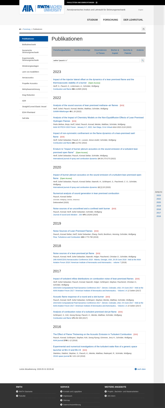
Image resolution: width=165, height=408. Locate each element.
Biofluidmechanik (29, 45)
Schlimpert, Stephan (108, 282)
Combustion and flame (62, 89)
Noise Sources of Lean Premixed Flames (72, 231)
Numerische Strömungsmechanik (30, 51)
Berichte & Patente (127, 51)
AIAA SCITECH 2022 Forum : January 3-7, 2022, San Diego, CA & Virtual (82, 127)
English (140, 10)
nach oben (141, 369)
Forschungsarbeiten (62, 50)
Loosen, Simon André (90, 140)
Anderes (140, 50)
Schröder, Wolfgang (91, 86)
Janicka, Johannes (73, 199)
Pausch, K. (65, 86)
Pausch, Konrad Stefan (81, 156)
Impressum (67, 396)
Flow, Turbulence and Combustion (66, 237)
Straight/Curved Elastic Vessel (34, 107)
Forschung (110, 20)
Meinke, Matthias (84, 109)
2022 (159, 199)
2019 (159, 206)
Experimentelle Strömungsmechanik (30, 59)
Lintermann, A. (76, 86)
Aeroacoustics (28, 78)
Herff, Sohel (58, 109)
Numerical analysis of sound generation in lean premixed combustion (86, 193)
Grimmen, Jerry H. (107, 338)
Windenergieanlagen (30, 66)
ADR (24, 101)
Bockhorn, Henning (111, 234)
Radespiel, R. (109, 353)
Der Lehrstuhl (133, 20)
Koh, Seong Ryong (73, 315)
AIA (20, 29)
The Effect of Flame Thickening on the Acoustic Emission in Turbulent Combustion (92, 334)
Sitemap (66, 400)
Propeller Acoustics (30, 83)
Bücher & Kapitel (115, 51)
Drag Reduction (28, 95)
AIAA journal (58, 340)
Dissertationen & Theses (100, 51)
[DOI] (122, 105)
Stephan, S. (73, 353)
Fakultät (22, 396)
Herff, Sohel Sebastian (62, 140)
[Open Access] (94, 83)
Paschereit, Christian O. (109, 257)
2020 (159, 202)
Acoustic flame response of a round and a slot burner (78, 297)
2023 (159, 195)
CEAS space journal (61, 356)
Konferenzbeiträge (82, 50)
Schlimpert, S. (108, 182)
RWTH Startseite (25, 391)
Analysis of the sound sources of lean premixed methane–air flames (85, 105)
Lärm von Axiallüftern (30, 72)
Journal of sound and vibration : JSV (67, 215)
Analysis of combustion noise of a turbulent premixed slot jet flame (85, 312)
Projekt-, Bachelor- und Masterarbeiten (123, 391)
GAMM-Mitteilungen (61, 111)
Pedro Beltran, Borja (61, 124)
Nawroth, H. (96, 182)
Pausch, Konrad (70, 109)
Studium (92, 20)
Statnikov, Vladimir (60, 353)
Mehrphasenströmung (31, 89)
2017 (159, 213)
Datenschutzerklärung (72, 405)
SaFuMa (25, 118)
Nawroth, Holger (92, 257)
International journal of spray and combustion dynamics (75, 159)
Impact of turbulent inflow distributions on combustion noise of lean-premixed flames (93, 278)
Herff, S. (56, 86)
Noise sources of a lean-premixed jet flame (73, 253)
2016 (159, 216)
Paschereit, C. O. (121, 182)
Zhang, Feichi (97, 234)
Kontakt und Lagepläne (72, 391)
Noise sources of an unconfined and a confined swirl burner (81, 208)
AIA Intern (111, 396)
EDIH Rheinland (28, 112)
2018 (159, 209)
